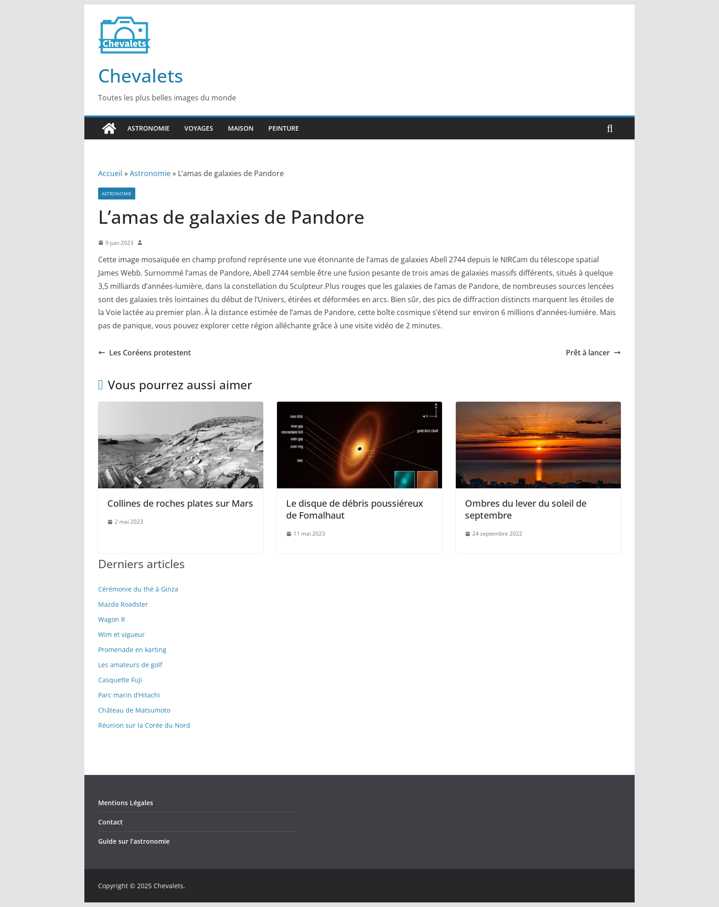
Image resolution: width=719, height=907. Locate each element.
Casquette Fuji (120, 679)
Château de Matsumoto (134, 710)
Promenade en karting (132, 649)
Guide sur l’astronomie (134, 841)
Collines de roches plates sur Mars (180, 503)
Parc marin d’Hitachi (129, 695)
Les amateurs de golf (130, 664)
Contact (110, 822)
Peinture (283, 128)
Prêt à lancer (593, 353)
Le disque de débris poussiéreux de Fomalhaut (354, 509)
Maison (241, 128)
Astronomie (148, 128)
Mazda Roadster (123, 604)
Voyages (198, 128)
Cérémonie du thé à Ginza (138, 589)
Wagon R (111, 619)
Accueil (110, 173)
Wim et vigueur (121, 634)
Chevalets (140, 75)
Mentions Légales (125, 802)
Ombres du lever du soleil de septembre (525, 509)
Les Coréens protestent (144, 353)
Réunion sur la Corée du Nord (144, 725)
